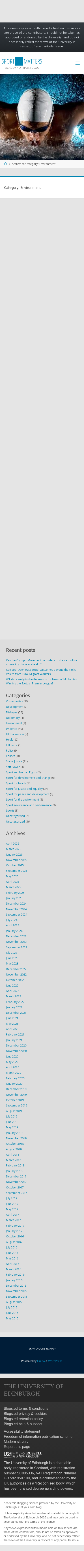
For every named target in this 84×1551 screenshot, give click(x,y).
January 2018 (14, 1171)
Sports (10, 810)
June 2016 (12, 1253)
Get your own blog (29, 1507)
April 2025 (12, 882)
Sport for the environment (22, 799)
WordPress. (55, 1361)
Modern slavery (16, 1442)
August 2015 (14, 1302)
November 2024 (16, 909)
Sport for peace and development (27, 794)
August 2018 (14, 1149)
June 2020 (12, 1056)
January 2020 (14, 1084)
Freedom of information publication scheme (38, 1436)
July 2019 (11, 1116)
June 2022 (12, 985)
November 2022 (16, 974)
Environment (14, 723)
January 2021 (14, 1040)
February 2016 (15, 1275)
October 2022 (15, 980)
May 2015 (12, 1318)
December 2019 (16, 1089)
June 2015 (12, 1313)
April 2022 (12, 991)
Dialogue (11, 712)
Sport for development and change (28, 778)
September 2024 (16, 914)
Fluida (41, 1361)
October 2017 (15, 1187)
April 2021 (12, 1029)
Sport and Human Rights (21, 772)
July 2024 (11, 920)
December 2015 (16, 1286)
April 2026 (12, 843)
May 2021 (12, 1024)
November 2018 (16, 1138)
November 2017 (16, 1182)
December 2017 (16, 1176)
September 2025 (16, 871)
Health (10, 739)
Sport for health (16, 783)
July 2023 (11, 953)
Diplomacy (13, 718)
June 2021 (12, 1018)
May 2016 (12, 1258)
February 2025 (15, 893)
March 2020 (13, 1073)
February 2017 (15, 1226)
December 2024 (16, 903)
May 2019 (12, 1127)
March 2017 (13, 1220)
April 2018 (12, 1155)
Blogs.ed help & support (23, 1424)
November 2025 (16, 860)
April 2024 (12, 925)
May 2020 (12, 1062)
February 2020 (15, 1078)
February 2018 (15, 1165)
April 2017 (12, 1215)
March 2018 (13, 1160)
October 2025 (15, 865)
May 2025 (12, 876)
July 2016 (11, 1247)
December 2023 (16, 936)
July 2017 (11, 1198)
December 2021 (16, 1013)
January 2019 (14, 1133)
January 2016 (14, 1280)
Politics (10, 756)
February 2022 (15, 1002)
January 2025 (14, 898)
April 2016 (12, 1264)
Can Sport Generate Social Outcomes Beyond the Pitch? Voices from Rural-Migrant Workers (41, 672)
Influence (11, 745)
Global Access (15, 734)
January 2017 (14, 1231)
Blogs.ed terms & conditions (26, 1408)
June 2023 (12, 958)
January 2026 (14, 854)
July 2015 (11, 1307)
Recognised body (50, 1483)
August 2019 (14, 1111)
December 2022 (16, 969)
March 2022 (13, 996)
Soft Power (13, 767)
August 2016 (14, 1242)
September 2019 (16, 1105)
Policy (9, 750)
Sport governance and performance (29, 805)
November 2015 (16, 1291)
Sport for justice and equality (24, 789)
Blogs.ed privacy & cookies (25, 1414)
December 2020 (16, 1045)
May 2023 (12, 963)
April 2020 (12, 1067)
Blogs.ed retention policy (23, 1419)
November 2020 (16, 1051)
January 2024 (14, 931)
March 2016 (13, 1269)
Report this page (17, 1447)
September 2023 (16, 947)
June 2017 (12, 1204)
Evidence (11, 729)
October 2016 (15, 1236)
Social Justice (14, 761)
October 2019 (15, 1100)
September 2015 (16, 1297)
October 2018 (15, 1144)
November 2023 (16, 942)
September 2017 (16, 1193)
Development (14, 707)
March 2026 (13, 849)
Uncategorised (15, 816)
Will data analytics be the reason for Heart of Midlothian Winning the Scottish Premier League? (41, 681)
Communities (14, 701)
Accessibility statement (22, 1431)
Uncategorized (15, 821)
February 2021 (15, 1034)
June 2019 (12, 1122)
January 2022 (14, 1007)
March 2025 (13, 887)
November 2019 (16, 1095)
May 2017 (12, 1209)
